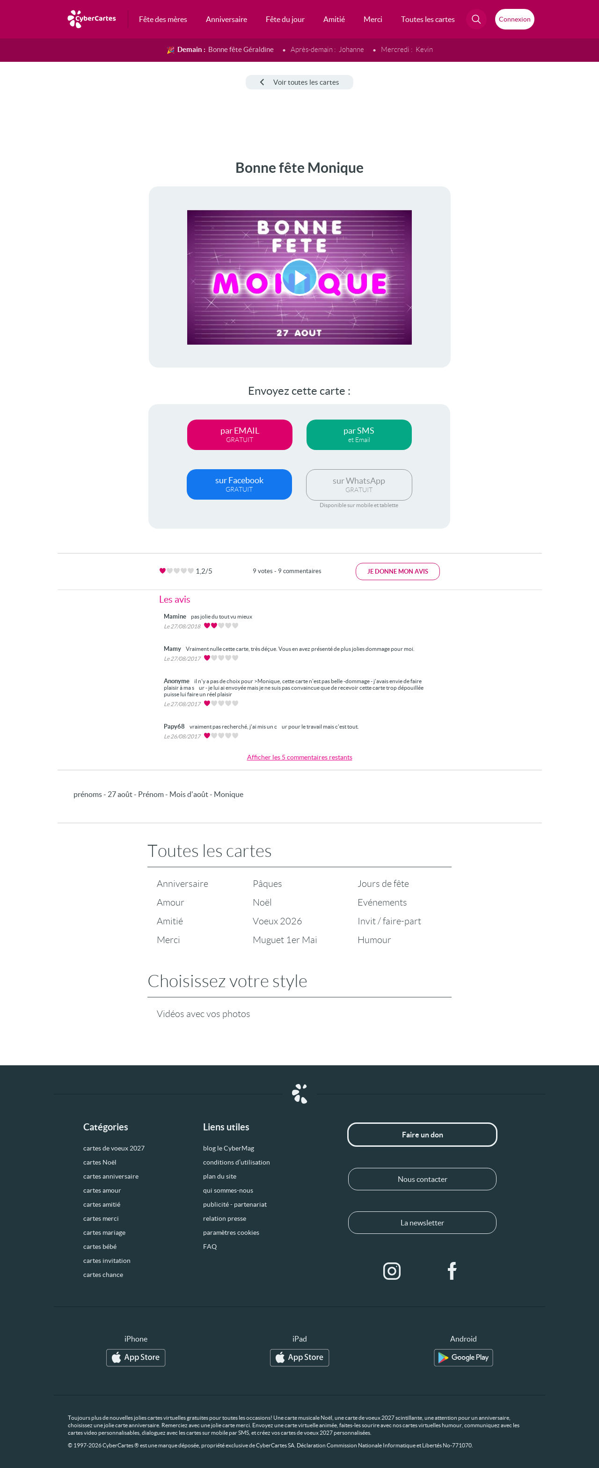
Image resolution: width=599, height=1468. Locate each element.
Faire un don (422, 1134)
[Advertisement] (70, 300)
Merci (168, 940)
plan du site (219, 1176)
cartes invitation (107, 1260)
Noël (262, 902)
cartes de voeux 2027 (114, 1148)
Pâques (267, 883)
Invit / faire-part (389, 921)
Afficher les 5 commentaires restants (299, 757)
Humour (374, 940)
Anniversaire (182, 883)
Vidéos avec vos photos (203, 1014)
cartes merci (101, 1218)
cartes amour (102, 1190)
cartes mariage (104, 1232)
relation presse (224, 1218)
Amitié (170, 921)
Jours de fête (383, 883)
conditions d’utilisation (236, 1162)
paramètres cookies (231, 1232)
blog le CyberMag (228, 1148)
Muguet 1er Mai (285, 940)
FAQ (210, 1246)
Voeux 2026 (277, 921)
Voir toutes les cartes (299, 82)
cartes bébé (100, 1246)
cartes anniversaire (111, 1176)
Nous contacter (422, 1179)
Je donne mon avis (397, 571)
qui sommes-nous (228, 1190)
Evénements (382, 902)
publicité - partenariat (235, 1204)
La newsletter (422, 1222)
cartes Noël (100, 1162)
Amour (170, 902)
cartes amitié (101, 1204)
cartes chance (103, 1274)
